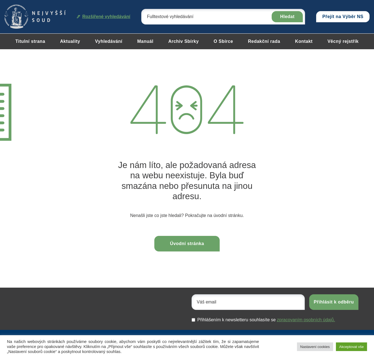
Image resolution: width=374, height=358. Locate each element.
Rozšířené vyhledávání (103, 16)
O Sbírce (223, 41)
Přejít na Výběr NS (342, 16)
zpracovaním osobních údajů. (306, 319)
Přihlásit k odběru (334, 302)
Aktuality (70, 41)
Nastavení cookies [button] (315, 347)
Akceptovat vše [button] (351, 347)
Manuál (145, 41)
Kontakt (304, 41)
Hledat (287, 16)
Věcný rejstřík (343, 41)
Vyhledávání (108, 41)
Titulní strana (30, 41)
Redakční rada (264, 41)
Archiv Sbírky (183, 41)
